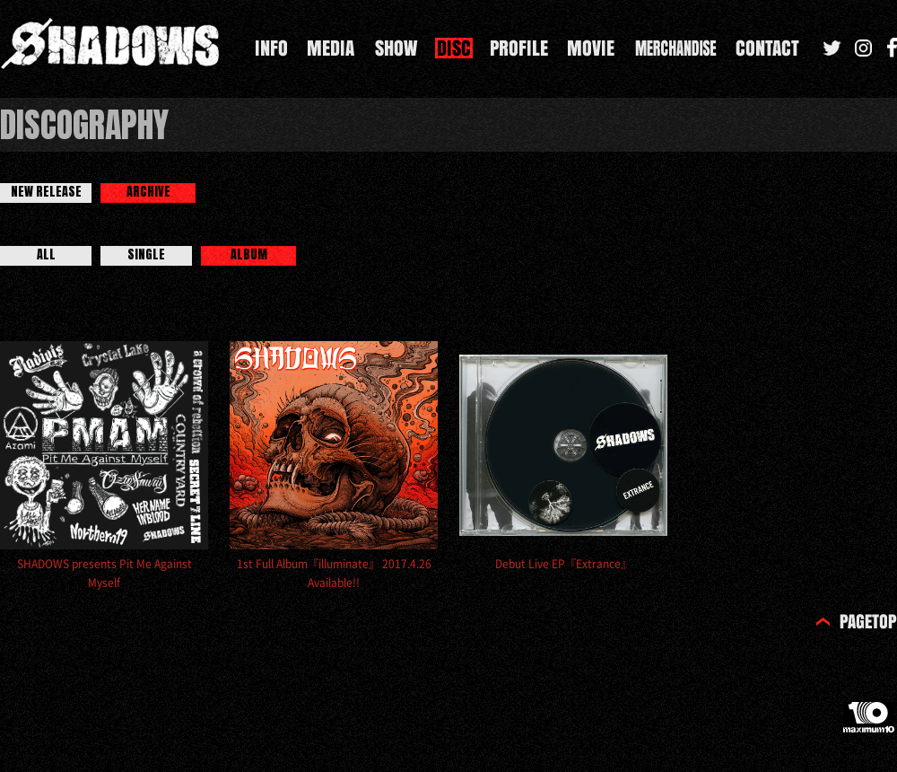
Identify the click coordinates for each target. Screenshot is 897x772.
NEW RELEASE (46, 192)
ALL (46, 255)
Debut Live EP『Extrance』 (563, 564)
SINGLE (146, 255)
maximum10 (870, 724)
